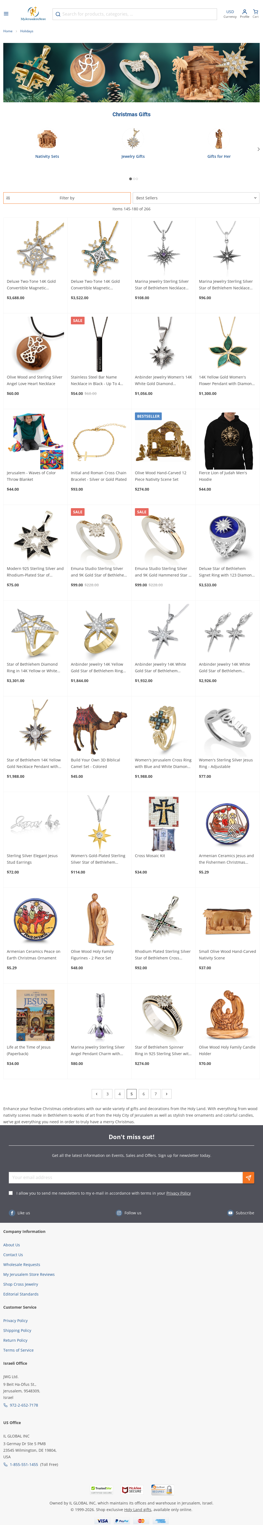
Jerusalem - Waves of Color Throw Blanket (31, 476)
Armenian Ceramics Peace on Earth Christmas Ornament (33, 955)
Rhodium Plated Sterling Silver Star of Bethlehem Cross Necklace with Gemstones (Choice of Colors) (163, 955)
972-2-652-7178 (24, 1405)
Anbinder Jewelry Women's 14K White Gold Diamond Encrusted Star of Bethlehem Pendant (163, 380)
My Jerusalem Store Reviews (29, 1274)
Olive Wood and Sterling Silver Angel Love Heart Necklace (34, 380)
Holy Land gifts (137, 1509)
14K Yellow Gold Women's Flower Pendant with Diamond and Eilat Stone (226, 380)
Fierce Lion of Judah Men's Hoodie (223, 476)
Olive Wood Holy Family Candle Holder (227, 1050)
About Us (11, 1244)
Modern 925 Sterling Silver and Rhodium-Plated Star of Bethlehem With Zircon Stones (35, 572)
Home (8, 31)
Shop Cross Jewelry (20, 1284)
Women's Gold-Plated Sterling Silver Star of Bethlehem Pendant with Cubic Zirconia (98, 859)
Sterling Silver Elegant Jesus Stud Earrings (32, 859)
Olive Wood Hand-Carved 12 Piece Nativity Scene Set (160, 476)
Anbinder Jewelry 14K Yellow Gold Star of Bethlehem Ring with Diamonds (97, 668)
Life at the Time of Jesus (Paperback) (29, 1050)
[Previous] (97, 1094)
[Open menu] (6, 14)
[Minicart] (256, 14)
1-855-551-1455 (24, 1464)
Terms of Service (18, 1350)
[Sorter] (196, 198)
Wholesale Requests (21, 1264)
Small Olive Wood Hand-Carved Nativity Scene (227, 955)
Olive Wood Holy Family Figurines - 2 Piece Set (92, 955)
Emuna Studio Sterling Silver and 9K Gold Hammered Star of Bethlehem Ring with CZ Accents (163, 572)
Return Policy (15, 1340)
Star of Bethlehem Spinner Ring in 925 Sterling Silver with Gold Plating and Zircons (163, 1050)
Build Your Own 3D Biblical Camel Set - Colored (95, 763)
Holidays (26, 31)
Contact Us (13, 1254)
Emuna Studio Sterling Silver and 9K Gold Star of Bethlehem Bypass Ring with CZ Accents (99, 572)
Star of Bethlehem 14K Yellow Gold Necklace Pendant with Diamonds (34, 763)
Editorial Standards (21, 1294)
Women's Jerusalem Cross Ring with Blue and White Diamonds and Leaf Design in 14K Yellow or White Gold (163, 763)
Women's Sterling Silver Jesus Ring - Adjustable (226, 763)
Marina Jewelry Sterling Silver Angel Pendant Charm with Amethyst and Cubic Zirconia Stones (98, 1050)
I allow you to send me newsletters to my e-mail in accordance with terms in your (103, 1193)
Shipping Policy (17, 1330)
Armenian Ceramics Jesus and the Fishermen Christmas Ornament (226, 859)
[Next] (258, 149)
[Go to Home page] (33, 14)
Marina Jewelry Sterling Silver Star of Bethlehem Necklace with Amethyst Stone (162, 285)
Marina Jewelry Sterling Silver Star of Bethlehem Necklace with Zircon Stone (226, 285)
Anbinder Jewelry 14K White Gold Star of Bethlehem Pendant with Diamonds (160, 668)
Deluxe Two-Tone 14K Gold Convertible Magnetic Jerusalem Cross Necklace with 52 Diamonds (35, 285)
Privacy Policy (178, 1193)
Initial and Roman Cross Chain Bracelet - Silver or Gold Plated (99, 476)
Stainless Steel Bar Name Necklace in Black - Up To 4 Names (95, 380)
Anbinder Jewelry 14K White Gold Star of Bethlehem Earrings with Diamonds (224, 668)
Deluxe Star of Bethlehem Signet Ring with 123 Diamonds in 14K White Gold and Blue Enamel (227, 572)
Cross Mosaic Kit (150, 855)
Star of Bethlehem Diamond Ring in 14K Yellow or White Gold (32, 668)
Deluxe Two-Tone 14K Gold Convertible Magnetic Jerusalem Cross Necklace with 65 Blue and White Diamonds (99, 285)
